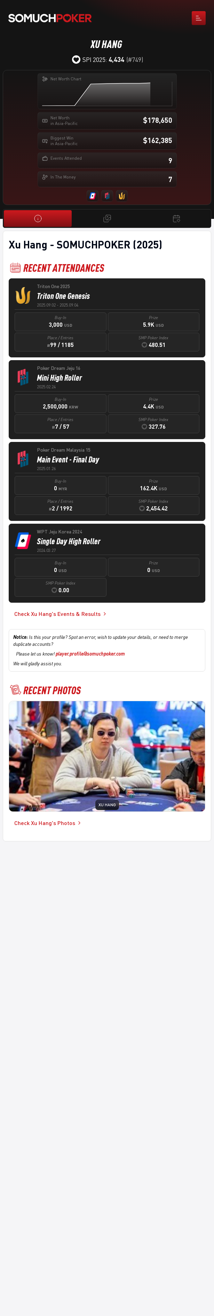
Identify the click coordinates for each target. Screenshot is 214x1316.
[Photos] (107, 218)
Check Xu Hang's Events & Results (61, 613)
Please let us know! (70, 654)
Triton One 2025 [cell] (53, 286)
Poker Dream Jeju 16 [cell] (58, 368)
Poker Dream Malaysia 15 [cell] (63, 450)
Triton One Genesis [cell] (63, 296)
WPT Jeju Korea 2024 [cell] (59, 531)
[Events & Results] (176, 218)
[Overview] (38, 218)
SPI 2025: (103, 59)
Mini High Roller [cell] (59, 377)
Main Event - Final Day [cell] (68, 459)
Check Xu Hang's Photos (48, 822)
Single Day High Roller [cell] (69, 541)
